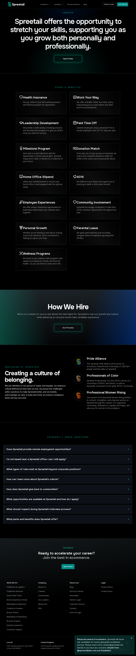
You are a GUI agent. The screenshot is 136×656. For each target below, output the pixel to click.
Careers (41, 591)
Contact (73, 608)
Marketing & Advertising (17, 617)
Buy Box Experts (13, 621)
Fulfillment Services (15, 591)
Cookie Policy (106, 591)
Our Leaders (43, 600)
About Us (42, 587)
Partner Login (109, 4)
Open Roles (68, 59)
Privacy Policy (107, 587)
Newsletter (74, 595)
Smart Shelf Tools (14, 595)
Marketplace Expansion (16, 604)
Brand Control (12, 612)
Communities (43, 595)
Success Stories (76, 591)
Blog (71, 587)
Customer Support (14, 629)
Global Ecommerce (15, 625)
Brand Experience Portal (17, 600)
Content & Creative (15, 608)
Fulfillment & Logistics (16, 587)
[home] (16, 4)
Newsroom (42, 604)
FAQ (40, 608)
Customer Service (77, 604)
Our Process (68, 328)
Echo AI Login (75, 612)
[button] (45, 4)
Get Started (122, 4)
